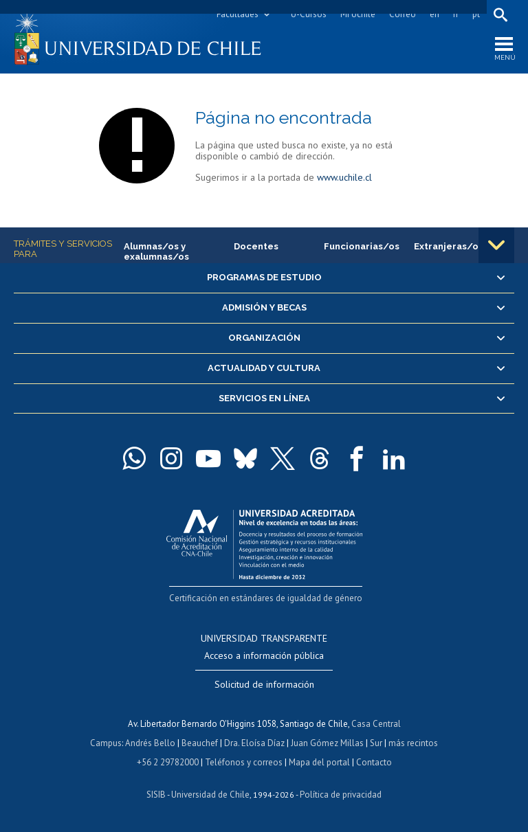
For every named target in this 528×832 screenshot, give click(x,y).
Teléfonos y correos (244, 762)
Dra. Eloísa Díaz (254, 743)
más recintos (413, 743)
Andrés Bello (150, 743)
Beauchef (200, 743)
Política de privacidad (341, 794)
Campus (106, 743)
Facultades (237, 14)
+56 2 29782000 (168, 762)
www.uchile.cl (344, 177)
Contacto (374, 762)
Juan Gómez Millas (327, 743)
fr (456, 14)
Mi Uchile (357, 14)
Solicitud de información (264, 684)
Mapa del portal (319, 762)
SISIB (156, 794)
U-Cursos (309, 14)
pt (476, 14)
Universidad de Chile (210, 794)
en (434, 14)
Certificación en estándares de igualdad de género (265, 598)
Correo (402, 14)
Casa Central (376, 724)
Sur (376, 743)
